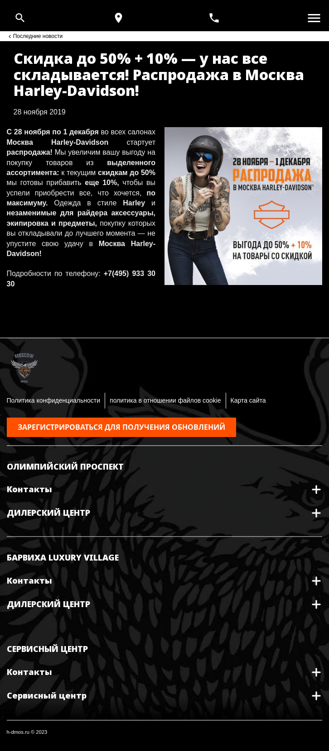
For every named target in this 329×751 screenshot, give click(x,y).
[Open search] (20, 17)
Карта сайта (248, 400)
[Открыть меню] (314, 18)
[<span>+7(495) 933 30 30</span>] (215, 18)
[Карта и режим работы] (118, 18)
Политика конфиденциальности (54, 400)
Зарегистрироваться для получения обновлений (121, 427)
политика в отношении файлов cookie (165, 400)
